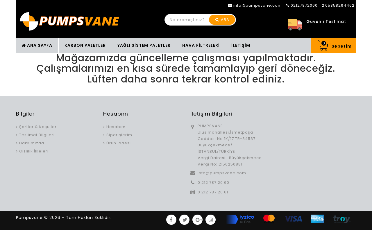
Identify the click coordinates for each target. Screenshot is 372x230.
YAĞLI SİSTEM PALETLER (144, 45)
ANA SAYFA (37, 45)
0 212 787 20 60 (213, 182)
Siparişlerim (119, 135)
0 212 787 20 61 (213, 192)
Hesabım (116, 127)
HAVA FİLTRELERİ (201, 45)
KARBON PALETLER (85, 45)
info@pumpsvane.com (222, 173)
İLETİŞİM (240, 45)
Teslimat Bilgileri (37, 135)
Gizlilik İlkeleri (34, 151)
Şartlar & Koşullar (38, 127)
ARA (222, 19)
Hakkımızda (31, 143)
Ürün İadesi (118, 143)
